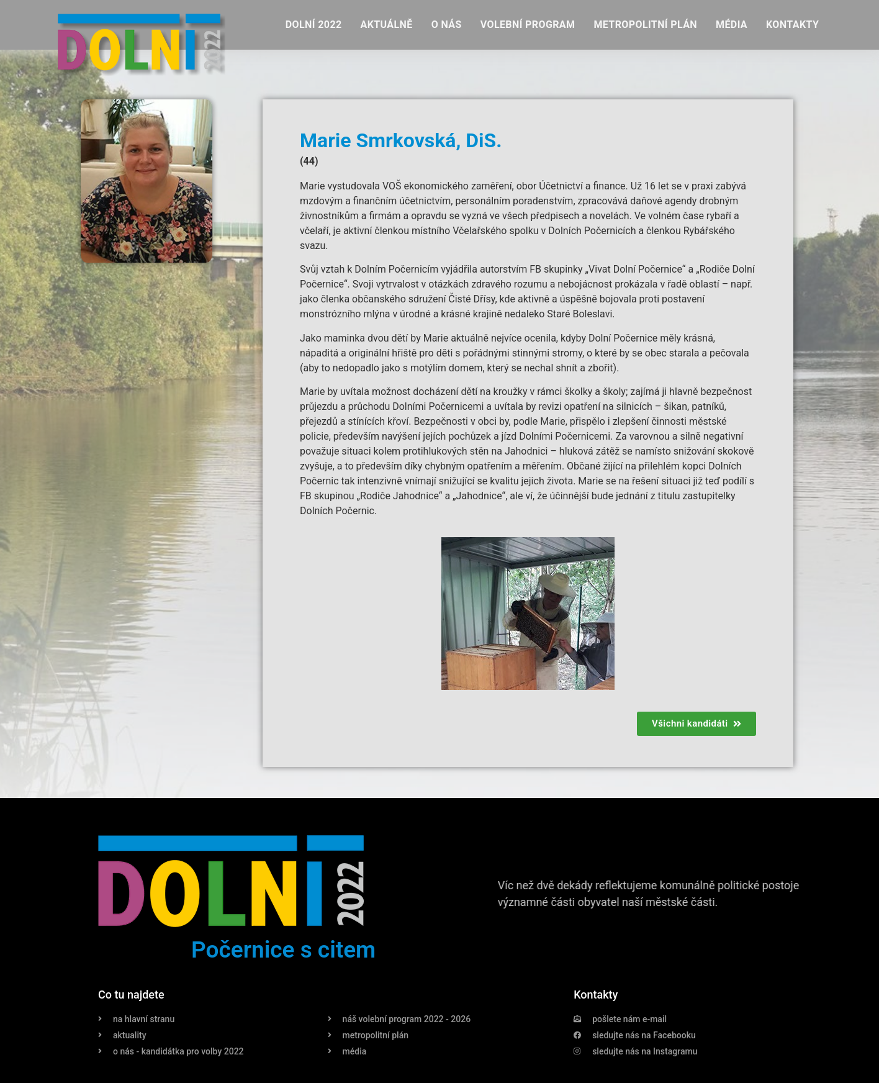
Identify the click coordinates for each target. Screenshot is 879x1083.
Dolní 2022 (314, 24)
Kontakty (792, 24)
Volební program (527, 24)
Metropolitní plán (645, 24)
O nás (446, 24)
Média (731, 24)
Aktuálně (387, 24)
